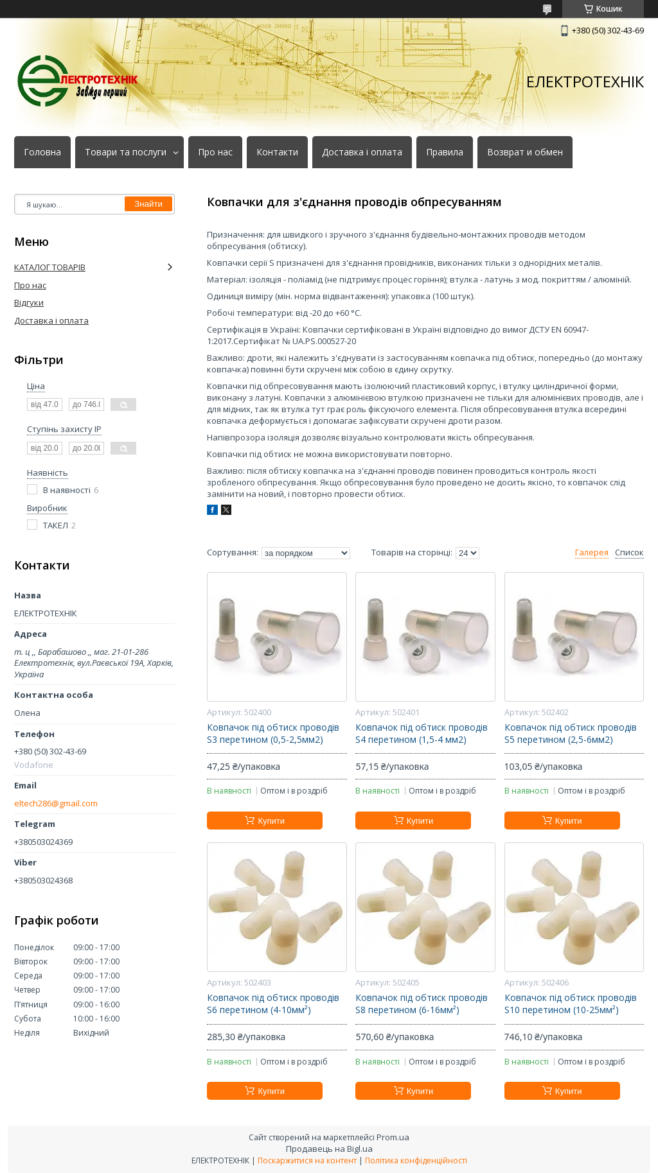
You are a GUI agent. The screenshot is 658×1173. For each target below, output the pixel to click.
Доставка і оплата (362, 152)
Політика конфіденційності (416, 1160)
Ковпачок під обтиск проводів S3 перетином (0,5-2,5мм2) (273, 733)
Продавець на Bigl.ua (329, 1148)
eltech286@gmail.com (56, 803)
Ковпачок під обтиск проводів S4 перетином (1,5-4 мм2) (421, 733)
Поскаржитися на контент (307, 1160)
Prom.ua (393, 1137)
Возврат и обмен (525, 152)
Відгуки (29, 302)
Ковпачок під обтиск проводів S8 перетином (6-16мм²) (421, 1004)
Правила (444, 152)
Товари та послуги (125, 152)
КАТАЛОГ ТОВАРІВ (49, 267)
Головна (42, 152)
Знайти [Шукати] (148, 204)
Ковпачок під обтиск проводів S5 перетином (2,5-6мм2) (570, 733)
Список (629, 552)
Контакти (277, 152)
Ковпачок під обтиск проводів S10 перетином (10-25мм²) (570, 1004)
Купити (271, 821)
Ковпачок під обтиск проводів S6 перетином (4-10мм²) (273, 1004)
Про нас (215, 152)
